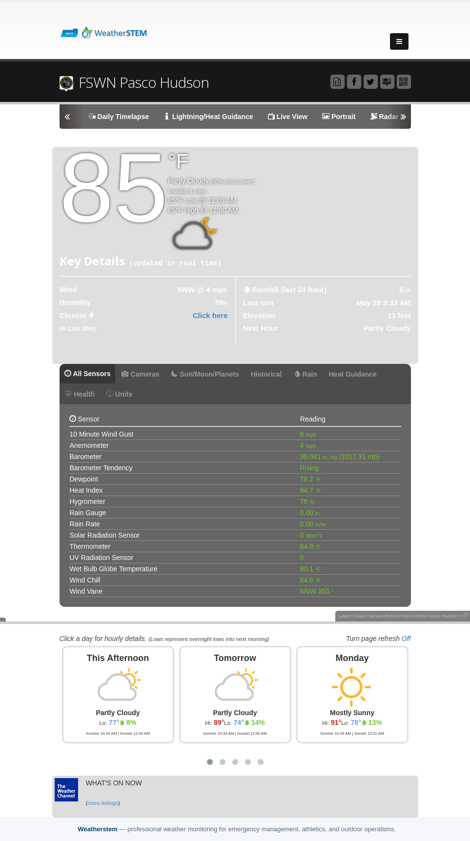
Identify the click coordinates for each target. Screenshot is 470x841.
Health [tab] (80, 394)
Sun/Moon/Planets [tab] (205, 374)
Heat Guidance (353, 374)
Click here (210, 315)
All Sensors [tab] (87, 374)
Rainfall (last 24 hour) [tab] (289, 289)
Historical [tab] (266, 374)
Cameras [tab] (140, 374)
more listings (102, 803)
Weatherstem (97, 829)
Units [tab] (119, 394)
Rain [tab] (305, 374)
